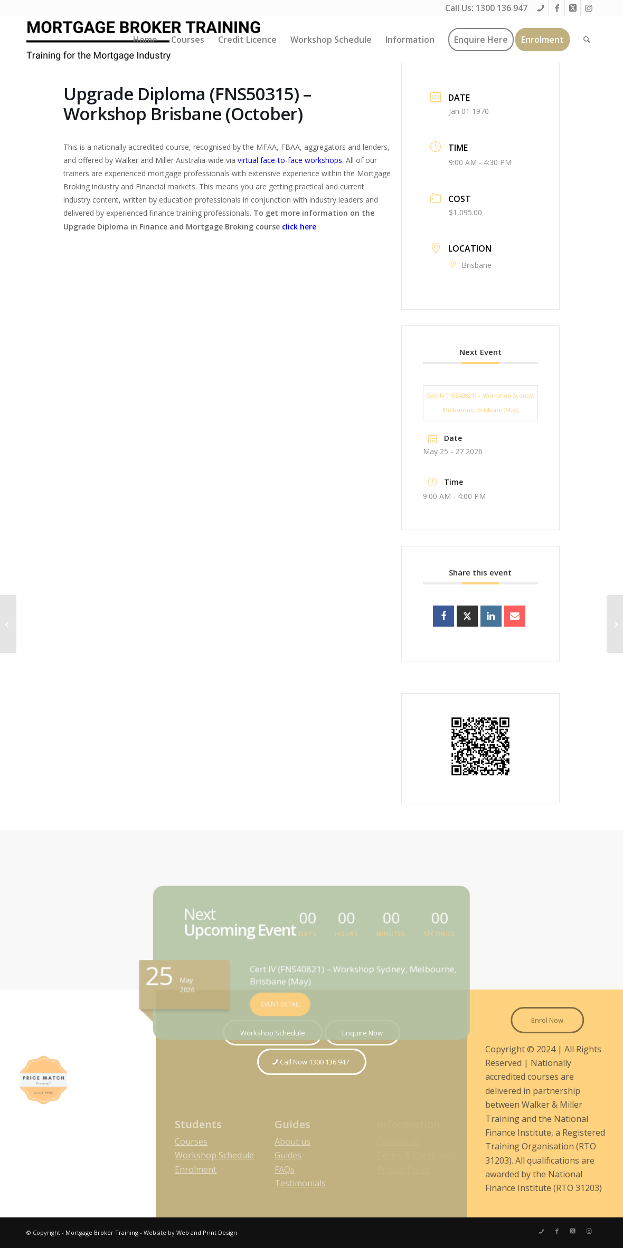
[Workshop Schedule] (273, 1033)
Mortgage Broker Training (101, 1232)
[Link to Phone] (541, 8)
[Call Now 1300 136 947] (311, 1062)
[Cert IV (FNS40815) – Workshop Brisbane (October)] (8, 624)
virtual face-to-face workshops (290, 160)
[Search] (587, 39)
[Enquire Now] (362, 1033)
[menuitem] (145, 39)
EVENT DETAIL (285, 998)
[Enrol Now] (554, 1020)
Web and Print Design (206, 1232)
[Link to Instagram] (589, 8)
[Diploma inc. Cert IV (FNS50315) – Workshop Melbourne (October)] (615, 624)
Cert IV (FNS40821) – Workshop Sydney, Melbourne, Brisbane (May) (480, 402)
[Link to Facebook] (556, 8)
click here (299, 227)
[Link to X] (572, 8)
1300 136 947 (501, 8)
